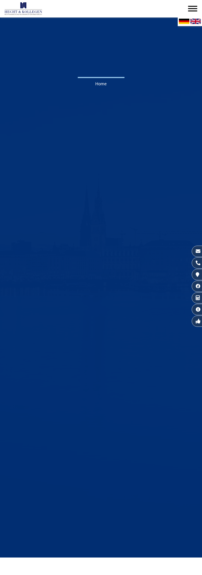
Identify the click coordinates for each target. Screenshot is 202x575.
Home (101, 83)
